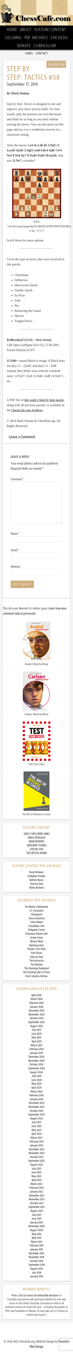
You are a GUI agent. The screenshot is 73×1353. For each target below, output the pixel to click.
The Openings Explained (36, 968)
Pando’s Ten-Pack (36, 949)
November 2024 (36, 1061)
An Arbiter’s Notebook (36, 907)
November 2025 (37, 1014)
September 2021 (36, 1207)
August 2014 (36, 1269)
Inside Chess (36, 938)
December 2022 (36, 1149)
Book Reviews (36, 872)
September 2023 (36, 1114)
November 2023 (37, 1107)
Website (15, 566)
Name (15, 533)
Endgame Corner (36, 930)
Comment (17, 479)
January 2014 (36, 1276)
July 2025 (36, 1030)
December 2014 (36, 1253)
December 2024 (36, 1057)
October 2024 (36, 1064)
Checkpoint (36, 914)
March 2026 (37, 999)
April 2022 (37, 1180)
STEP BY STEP (36, 849)
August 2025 (36, 1026)
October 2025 (36, 1018)
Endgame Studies (36, 876)
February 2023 (36, 1141)
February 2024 (36, 1095)
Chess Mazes (36, 922)
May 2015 (36, 1234)
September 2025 (36, 1022)
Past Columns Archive (36, 976)
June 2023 (36, 1126)
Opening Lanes (36, 945)
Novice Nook (36, 941)
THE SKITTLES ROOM (36, 853)
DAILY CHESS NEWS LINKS (36, 834)
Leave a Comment (22, 437)
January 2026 (36, 1007)
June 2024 (36, 1080)
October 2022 (36, 1157)
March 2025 (36, 1045)
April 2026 (36, 995)
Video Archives (36, 888)
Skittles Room (36, 880)
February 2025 (36, 1049)
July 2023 (36, 1122)
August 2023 (36, 1118)
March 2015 (36, 1242)
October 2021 (36, 1203)
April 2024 (36, 1088)
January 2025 (36, 1053)
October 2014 (36, 1261)
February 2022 (36, 1188)
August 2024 (36, 1072)
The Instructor (36, 961)
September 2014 (36, 1265)
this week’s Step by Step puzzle (44, 400)
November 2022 (37, 1153)
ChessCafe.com (36, 13)
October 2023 (36, 1111)
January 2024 (36, 1099)
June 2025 (36, 1034)
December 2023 (36, 1103)
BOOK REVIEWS (36, 841)
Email (15, 550)
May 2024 (37, 1084)
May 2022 (36, 1176)
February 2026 (36, 1003)
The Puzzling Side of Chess (36, 972)
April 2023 (37, 1134)
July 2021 (36, 1215)
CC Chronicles (36, 911)
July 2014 (36, 1273)
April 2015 (36, 1238)
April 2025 (37, 1041)
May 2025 (36, 1037)
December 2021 (36, 1195)
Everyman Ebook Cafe (37, 934)
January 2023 (36, 1145)
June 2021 (36, 1218)
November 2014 (36, 1257)
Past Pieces (36, 953)
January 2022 (36, 1192)
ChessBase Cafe (36, 926)
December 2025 (36, 1010)
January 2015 (36, 1249)
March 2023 (36, 1138)
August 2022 (36, 1165)
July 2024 (36, 1076)
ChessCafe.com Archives (27, 410)
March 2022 (36, 1184)
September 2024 (36, 1068)
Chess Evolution (36, 918)
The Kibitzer (37, 964)
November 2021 (36, 1199)
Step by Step (36, 884)
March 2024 (37, 1091)
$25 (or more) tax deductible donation (39, 1295)
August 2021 (36, 1211)
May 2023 (36, 1130)
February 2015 (37, 1245)
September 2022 (36, 1161)
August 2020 (36, 1230)
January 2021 (36, 1222)
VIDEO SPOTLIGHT (37, 838)
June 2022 (36, 1172)
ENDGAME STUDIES (36, 845)
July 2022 (36, 1169)
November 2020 (36, 1226)
